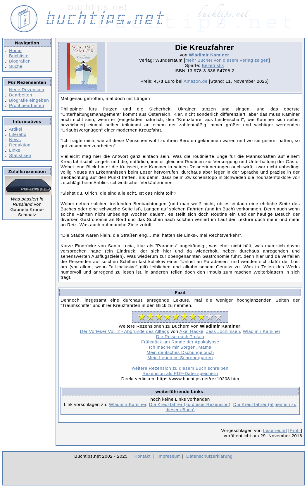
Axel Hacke (191, 331)
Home (15, 50)
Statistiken (20, 155)
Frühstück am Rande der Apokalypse (180, 341)
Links (14, 150)
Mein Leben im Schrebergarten (180, 357)
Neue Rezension (26, 89)
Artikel (15, 129)
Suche (16, 66)
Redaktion (19, 144)
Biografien (20, 60)
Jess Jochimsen (223, 331)
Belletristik (213, 65)
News (15, 139)
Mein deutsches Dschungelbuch (180, 352)
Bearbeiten (20, 94)
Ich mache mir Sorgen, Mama (180, 347)
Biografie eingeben (29, 100)
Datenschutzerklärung (209, 456)
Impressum (169, 456)
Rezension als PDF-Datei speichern (180, 373)
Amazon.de (196, 81)
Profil (295, 430)
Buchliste (18, 55)
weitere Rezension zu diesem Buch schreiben (180, 368)
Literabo (17, 134)
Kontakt (142, 456)
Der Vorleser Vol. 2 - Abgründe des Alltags (124, 331)
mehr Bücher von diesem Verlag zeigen (227, 60)
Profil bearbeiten (26, 105)
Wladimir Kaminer (209, 54)
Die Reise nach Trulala (180, 336)
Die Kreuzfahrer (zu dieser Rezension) (189, 404)
